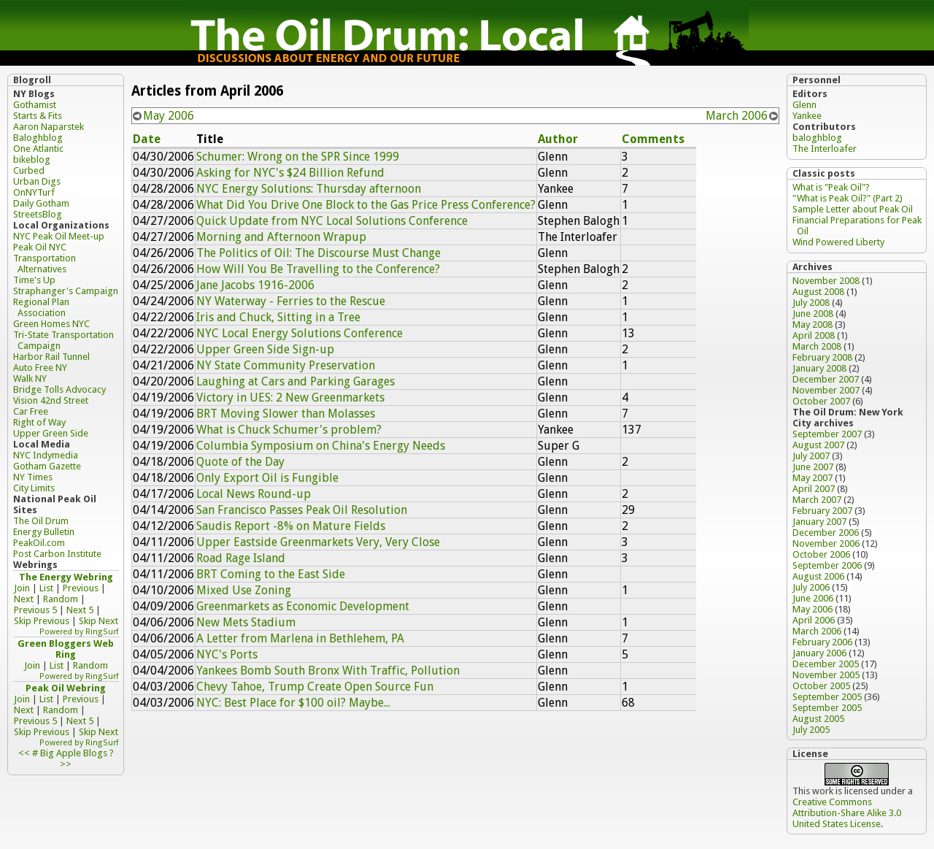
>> (66, 763)
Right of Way (39, 422)
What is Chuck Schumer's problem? (289, 430)
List (46, 588)
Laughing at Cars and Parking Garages (295, 381)
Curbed (29, 170)
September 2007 (827, 434)
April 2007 (813, 488)
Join (22, 588)
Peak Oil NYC (39, 247)
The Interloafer (824, 148)
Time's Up (34, 279)
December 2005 (825, 663)
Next (24, 598)
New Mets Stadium (246, 622)
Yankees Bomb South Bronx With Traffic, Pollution (328, 670)
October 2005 (821, 685)
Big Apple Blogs (73, 753)
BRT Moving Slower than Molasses (285, 413)
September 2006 (827, 565)
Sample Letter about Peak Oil (852, 209)
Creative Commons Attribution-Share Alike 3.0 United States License (846, 812)
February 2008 (822, 357)
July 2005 (811, 729)
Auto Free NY (40, 367)
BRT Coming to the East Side (270, 574)
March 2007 (816, 499)
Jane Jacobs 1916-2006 (255, 285)
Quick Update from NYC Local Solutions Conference (332, 221)
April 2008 (813, 335)
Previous (81, 588)
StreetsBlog (37, 214)
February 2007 (822, 510)
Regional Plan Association (41, 307)
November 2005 (826, 674)
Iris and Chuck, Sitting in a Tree (278, 317)
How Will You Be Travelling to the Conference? (318, 269)
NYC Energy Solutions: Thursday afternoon (308, 189)
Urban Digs (37, 181)
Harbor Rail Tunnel (51, 356)
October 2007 (821, 401)
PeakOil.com (39, 542)
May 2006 (168, 116)
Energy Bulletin (43, 531)
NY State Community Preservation (285, 365)
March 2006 (737, 116)
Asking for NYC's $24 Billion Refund (290, 173)
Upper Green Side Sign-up (265, 349)
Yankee (807, 115)
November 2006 (826, 543)
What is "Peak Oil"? (831, 187)
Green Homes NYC (51, 323)
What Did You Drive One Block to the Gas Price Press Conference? (366, 205)
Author (558, 139)
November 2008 (826, 280)
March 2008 (816, 346)
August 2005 (818, 718)
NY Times (33, 477)
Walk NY (30, 378)
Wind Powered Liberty (838, 242)
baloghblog (817, 137)
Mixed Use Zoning (243, 590)
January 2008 (819, 368)
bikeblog (31, 159)
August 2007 (818, 444)
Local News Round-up (253, 494)
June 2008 (812, 313)
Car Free (30, 411)
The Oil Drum (41, 520)
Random (60, 598)
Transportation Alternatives (44, 263)
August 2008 (818, 291)
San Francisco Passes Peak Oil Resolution (301, 510)
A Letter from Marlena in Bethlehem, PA (300, 638)
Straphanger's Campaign (65, 290)
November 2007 (826, 390)
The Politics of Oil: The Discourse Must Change (318, 253)
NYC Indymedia (45, 455)
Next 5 (79, 609)
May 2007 (812, 477)
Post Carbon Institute (57, 553)
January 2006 (819, 653)
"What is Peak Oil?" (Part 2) (847, 198)
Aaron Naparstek (48, 126)
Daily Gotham (41, 203)
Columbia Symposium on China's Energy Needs (320, 446)
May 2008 (812, 324)
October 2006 (821, 554)
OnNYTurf (34, 192)
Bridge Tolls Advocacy (59, 389)
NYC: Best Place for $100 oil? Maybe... (293, 703)
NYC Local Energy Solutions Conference (299, 333)
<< (24, 753)
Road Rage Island (240, 558)
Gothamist (34, 104)
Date (147, 139)
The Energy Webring (66, 577)
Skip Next (98, 620)
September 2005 (827, 696)
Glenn (804, 104)
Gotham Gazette (47, 466)
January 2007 (819, 521)
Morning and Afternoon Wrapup (281, 237)
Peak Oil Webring (66, 688)
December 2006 (825, 532)
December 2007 (825, 379)
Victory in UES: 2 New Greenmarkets (290, 397)
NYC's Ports (227, 654)
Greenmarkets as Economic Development (302, 606)
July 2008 (811, 302)
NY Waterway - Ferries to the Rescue (290, 301)
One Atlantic (38, 148)
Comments (653, 139)
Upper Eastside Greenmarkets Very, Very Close (318, 542)
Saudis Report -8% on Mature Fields (290, 526)
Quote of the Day (240, 462)
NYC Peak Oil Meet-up (58, 236)
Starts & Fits (37, 115)
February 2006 (822, 642)
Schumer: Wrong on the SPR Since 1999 (297, 157)
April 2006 (813, 620)
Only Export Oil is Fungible (267, 478)
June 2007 (812, 466)
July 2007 (811, 455)
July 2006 (811, 587)
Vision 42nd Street (50, 400)
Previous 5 (35, 609)
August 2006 (818, 576)
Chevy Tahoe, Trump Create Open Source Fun (314, 687)
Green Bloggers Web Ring (66, 649)
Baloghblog (38, 137)
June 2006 (812, 598)
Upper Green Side (50, 433)
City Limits (34, 488)
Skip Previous (41, 620)
